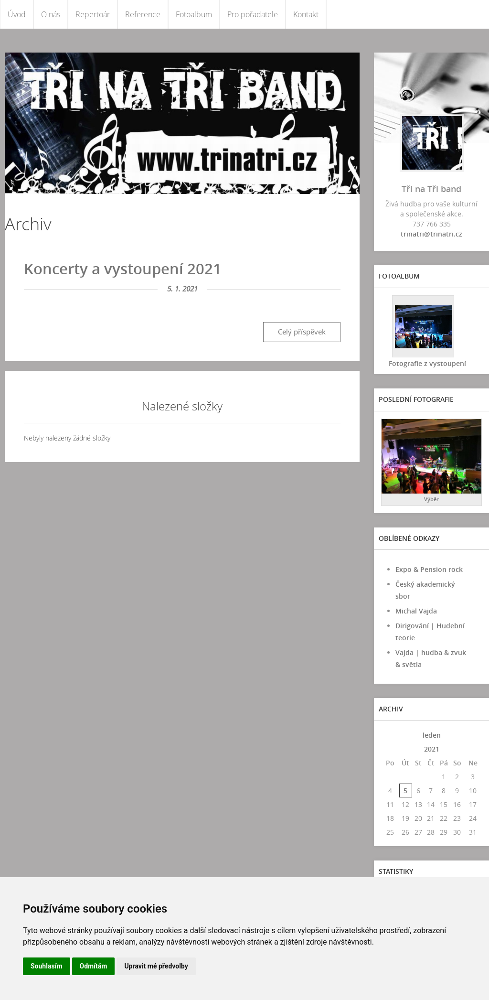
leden (432, 735)
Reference (142, 14)
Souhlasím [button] (47, 966)
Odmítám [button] (93, 966)
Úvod (17, 14)
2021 (431, 748)
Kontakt (306, 14)
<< (390, 735)
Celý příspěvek (302, 332)
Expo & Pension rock (429, 569)
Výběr (431, 499)
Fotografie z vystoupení (427, 363)
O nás (50, 14)
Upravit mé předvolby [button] (156, 966)
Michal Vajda (416, 610)
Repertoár (92, 14)
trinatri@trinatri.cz (431, 233)
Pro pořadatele (252, 14)
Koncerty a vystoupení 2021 (123, 268)
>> (473, 735)
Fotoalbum (194, 14)
